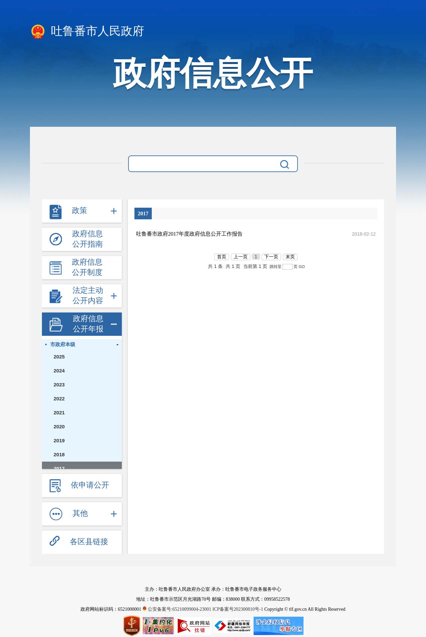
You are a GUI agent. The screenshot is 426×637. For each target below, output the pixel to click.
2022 (59, 398)
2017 (59, 468)
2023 (59, 384)
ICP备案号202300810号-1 (237, 609)
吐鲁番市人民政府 (87, 32)
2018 (59, 454)
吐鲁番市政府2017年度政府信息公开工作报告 (189, 234)
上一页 (241, 256)
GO (302, 266)
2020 (59, 426)
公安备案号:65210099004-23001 (177, 609)
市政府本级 (62, 344)
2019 (59, 440)
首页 (221, 256)
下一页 (271, 256)
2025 (59, 356)
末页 (290, 256)
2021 (59, 412)
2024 (59, 370)
